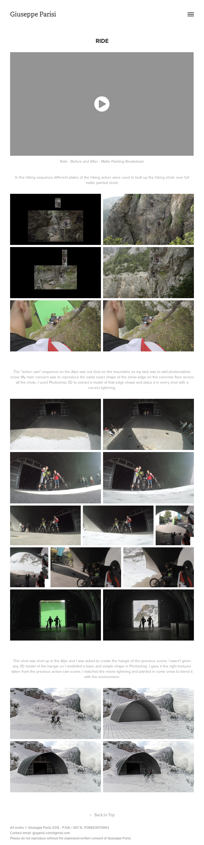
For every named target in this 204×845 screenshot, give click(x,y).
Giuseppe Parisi (33, 14)
